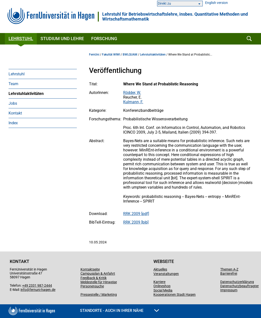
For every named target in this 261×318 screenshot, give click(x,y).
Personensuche (92, 286)
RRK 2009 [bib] (136, 222)
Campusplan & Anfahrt (97, 273)
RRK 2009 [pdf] (136, 213)
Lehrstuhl (21, 38)
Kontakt (15, 113)
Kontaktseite (90, 269)
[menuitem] (43, 74)
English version (216, 3)
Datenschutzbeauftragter (239, 286)
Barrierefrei (228, 273)
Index (13, 123)
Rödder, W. (132, 92)
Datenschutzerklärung (237, 282)
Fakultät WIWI (111, 54)
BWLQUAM (130, 54)
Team (13, 83)
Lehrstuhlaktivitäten (26, 93)
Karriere (159, 282)
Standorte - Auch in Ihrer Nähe (119, 310)
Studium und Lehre (62, 38)
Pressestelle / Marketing (98, 294)
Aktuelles (160, 269)
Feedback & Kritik (93, 278)
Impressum (228, 290)
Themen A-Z (229, 269)
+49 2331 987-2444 (37, 285)
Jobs (13, 103)
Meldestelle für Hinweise (98, 282)
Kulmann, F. (133, 102)
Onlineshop (162, 286)
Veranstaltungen (166, 274)
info (23, 290)
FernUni (94, 54)
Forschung (104, 38)
